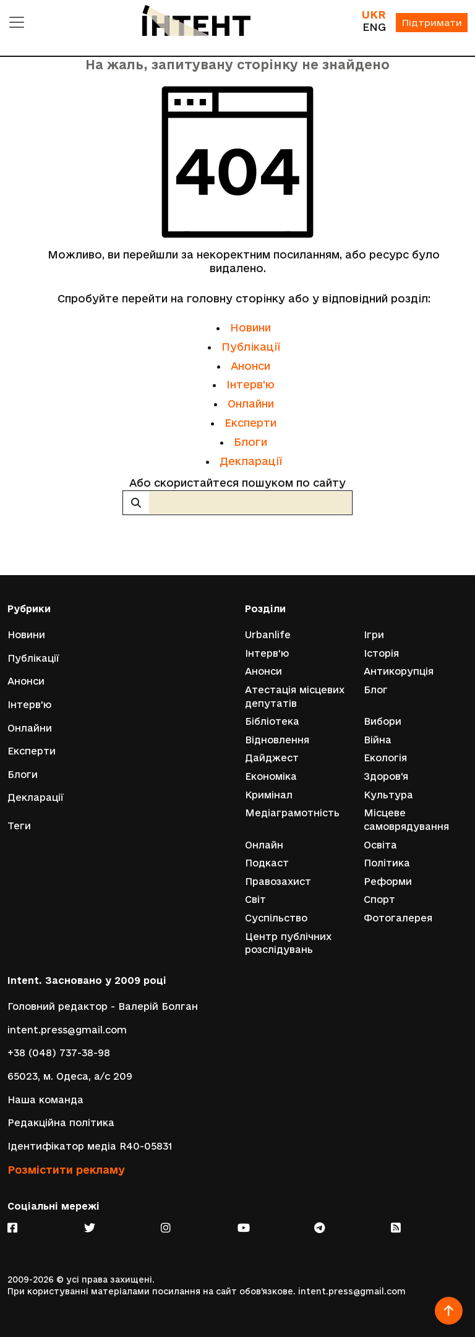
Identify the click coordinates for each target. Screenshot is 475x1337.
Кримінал (269, 795)
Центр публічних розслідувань (288, 943)
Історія (381, 653)
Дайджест (272, 758)
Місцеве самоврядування (406, 820)
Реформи (388, 881)
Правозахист (278, 881)
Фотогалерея (398, 918)
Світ (255, 899)
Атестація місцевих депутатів (294, 697)
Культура (388, 795)
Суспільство (276, 918)
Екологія (385, 758)
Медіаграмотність (292, 813)
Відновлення (277, 740)
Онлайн (264, 845)
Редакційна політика (60, 1122)
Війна (378, 740)
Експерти (250, 423)
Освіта (380, 845)
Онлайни (251, 403)
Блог (376, 690)
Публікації (250, 346)
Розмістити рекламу (66, 1170)
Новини (250, 327)
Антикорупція (399, 671)
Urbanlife (268, 635)
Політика (387, 863)
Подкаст (267, 863)
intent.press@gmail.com (67, 1030)
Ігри (374, 635)
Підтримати (431, 22)
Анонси (250, 366)
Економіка (271, 776)
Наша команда (45, 1100)
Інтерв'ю (250, 384)
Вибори (382, 721)
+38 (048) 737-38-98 (58, 1053)
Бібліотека (272, 721)
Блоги (250, 442)
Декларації (251, 461)
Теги (19, 826)
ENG (374, 27)
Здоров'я (386, 776)
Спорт (379, 899)
